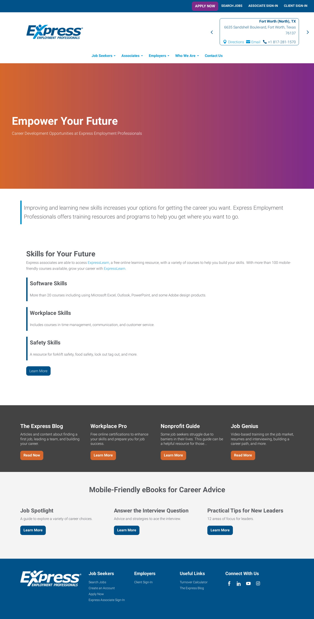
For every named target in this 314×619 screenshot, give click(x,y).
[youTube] (248, 583)
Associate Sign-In (263, 6)
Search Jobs (231, 6)
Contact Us (214, 55)
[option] (259, 31)
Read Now (31, 455)
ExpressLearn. (115, 268)
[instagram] (258, 583)
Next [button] (307, 31)
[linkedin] (238, 583)
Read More (243, 455)
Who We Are (185, 55)
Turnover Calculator (194, 582)
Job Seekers (102, 55)
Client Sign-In (295, 6)
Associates (130, 55)
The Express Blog (192, 588)
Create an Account (102, 588)
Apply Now (205, 6)
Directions (236, 42)
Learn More (38, 371)
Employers (157, 55)
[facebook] (229, 583)
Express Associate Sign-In (107, 600)
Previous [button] (211, 31)
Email (255, 42)
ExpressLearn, (99, 262)
